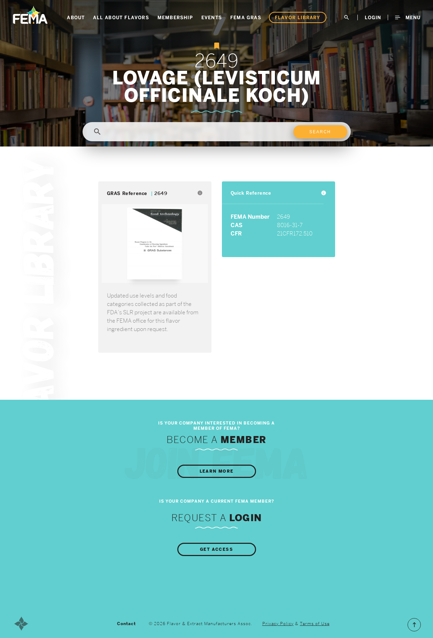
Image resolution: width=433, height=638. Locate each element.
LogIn (373, 17)
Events (211, 17)
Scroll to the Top (414, 624)
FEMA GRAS (245, 17)
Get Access (216, 549)
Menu (407, 17)
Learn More (217, 471)
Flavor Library (297, 17)
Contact (126, 623)
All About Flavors (121, 17)
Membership (175, 17)
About (76, 17)
